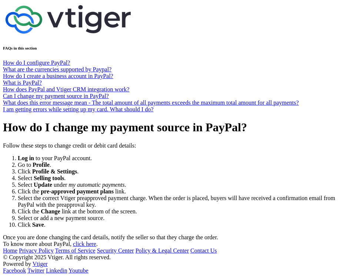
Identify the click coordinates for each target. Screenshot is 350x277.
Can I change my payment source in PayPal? (56, 96)
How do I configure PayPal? (36, 63)
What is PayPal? (22, 83)
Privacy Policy (36, 250)
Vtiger (40, 264)
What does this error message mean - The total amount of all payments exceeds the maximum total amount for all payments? (151, 102)
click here (84, 244)
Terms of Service (75, 250)
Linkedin (56, 270)
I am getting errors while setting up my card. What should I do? (78, 109)
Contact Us (203, 250)
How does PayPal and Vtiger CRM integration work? (66, 89)
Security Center (115, 250)
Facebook (14, 270)
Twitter (35, 270)
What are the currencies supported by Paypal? (57, 69)
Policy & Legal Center (162, 250)
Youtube (79, 270)
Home (10, 250)
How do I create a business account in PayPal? (58, 76)
